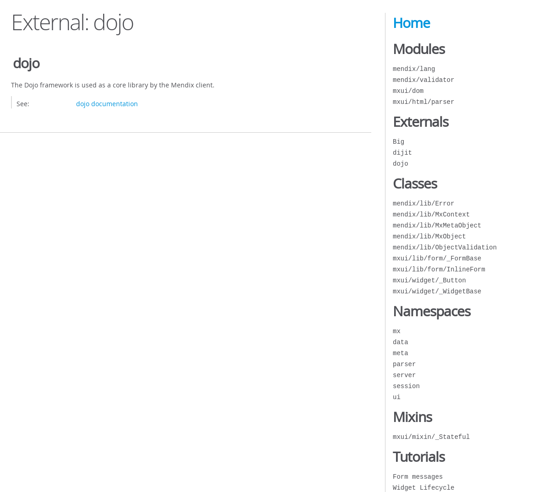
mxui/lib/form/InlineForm (439, 269)
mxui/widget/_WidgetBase (437, 291)
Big (398, 141)
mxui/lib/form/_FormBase (437, 258)
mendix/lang (414, 69)
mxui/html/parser (423, 101)
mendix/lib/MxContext (431, 214)
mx (397, 331)
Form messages (418, 476)
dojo (400, 163)
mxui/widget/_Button (429, 280)
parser (404, 364)
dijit (402, 152)
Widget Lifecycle (423, 487)
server (404, 375)
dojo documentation (107, 103)
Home (411, 23)
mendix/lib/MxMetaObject (437, 225)
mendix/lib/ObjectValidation (445, 247)
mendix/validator (423, 80)
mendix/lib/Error (423, 203)
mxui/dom (408, 91)
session (406, 386)
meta (400, 353)
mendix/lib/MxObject (429, 236)
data (400, 342)
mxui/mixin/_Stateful (431, 437)
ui (397, 397)
